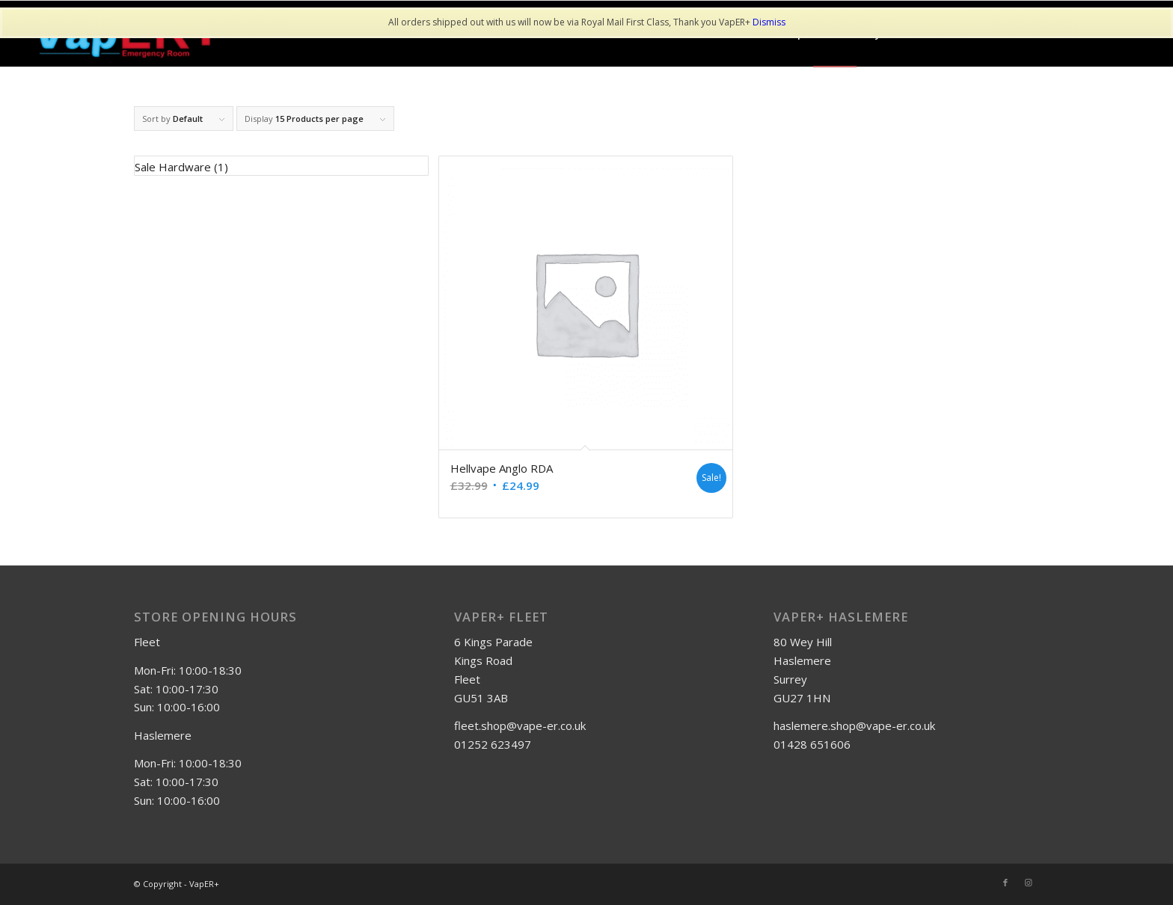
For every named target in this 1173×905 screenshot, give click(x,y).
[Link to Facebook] (1005, 882)
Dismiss (769, 22)
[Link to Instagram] (1028, 882)
